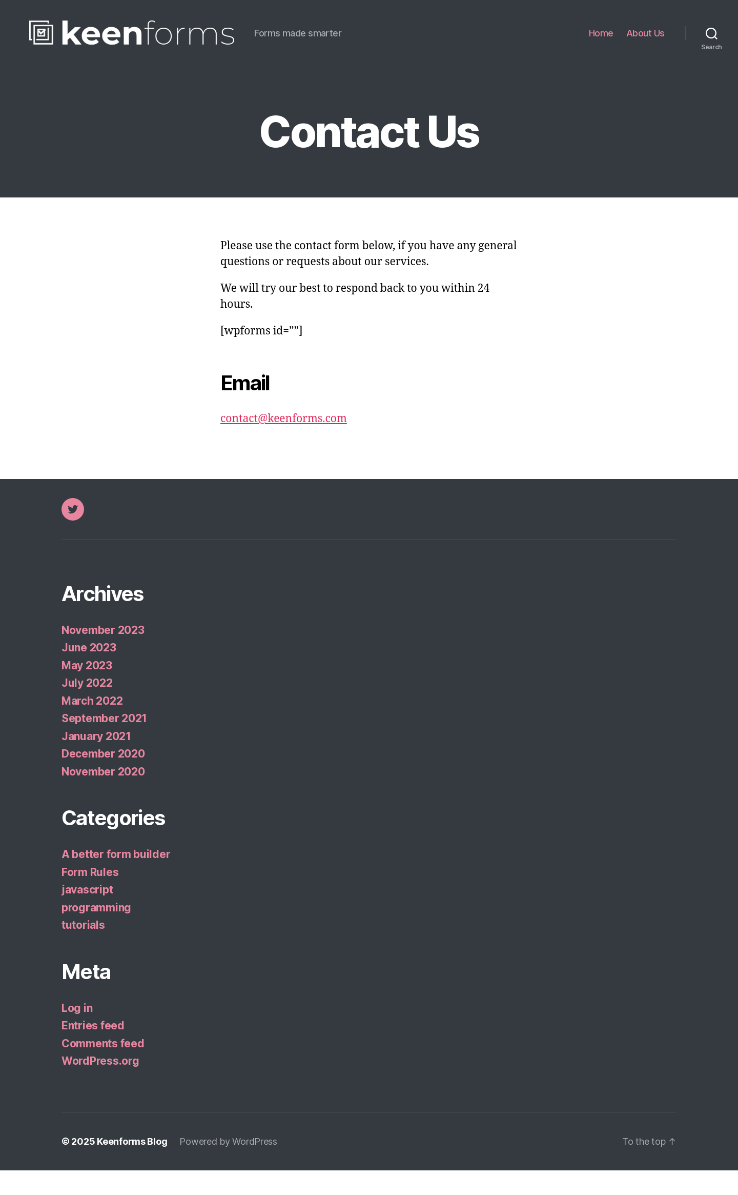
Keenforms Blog (132, 1166)
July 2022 (87, 707)
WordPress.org (100, 1085)
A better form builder (115, 878)
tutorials (83, 949)
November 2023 (103, 654)
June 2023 (88, 672)
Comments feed (103, 1068)
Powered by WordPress (228, 1166)
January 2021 (96, 760)
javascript (87, 914)
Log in (76, 1032)
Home (601, 45)
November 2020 (103, 796)
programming (96, 932)
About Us (645, 45)
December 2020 (103, 778)
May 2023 (86, 690)
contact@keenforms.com (283, 443)
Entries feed (93, 1050)
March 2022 (91, 725)
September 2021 (104, 742)
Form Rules (89, 896)
